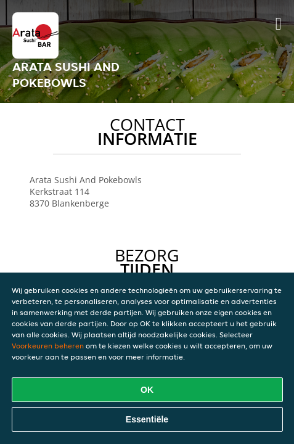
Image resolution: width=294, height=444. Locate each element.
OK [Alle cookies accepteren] (147, 390)
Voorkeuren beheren (48, 345)
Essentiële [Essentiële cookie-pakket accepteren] (147, 419)
